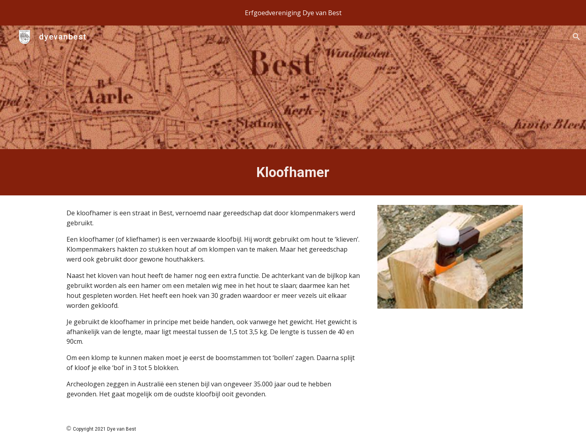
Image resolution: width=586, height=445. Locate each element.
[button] (576, 36)
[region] (293, 13)
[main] (293, 172)
